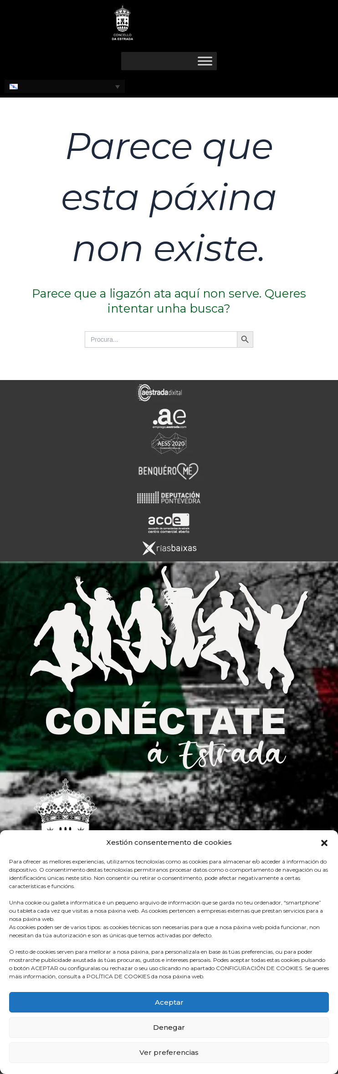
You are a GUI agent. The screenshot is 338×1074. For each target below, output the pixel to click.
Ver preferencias (169, 1052)
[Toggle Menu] (205, 61)
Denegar (169, 1027)
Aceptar (169, 1002)
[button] (324, 843)
